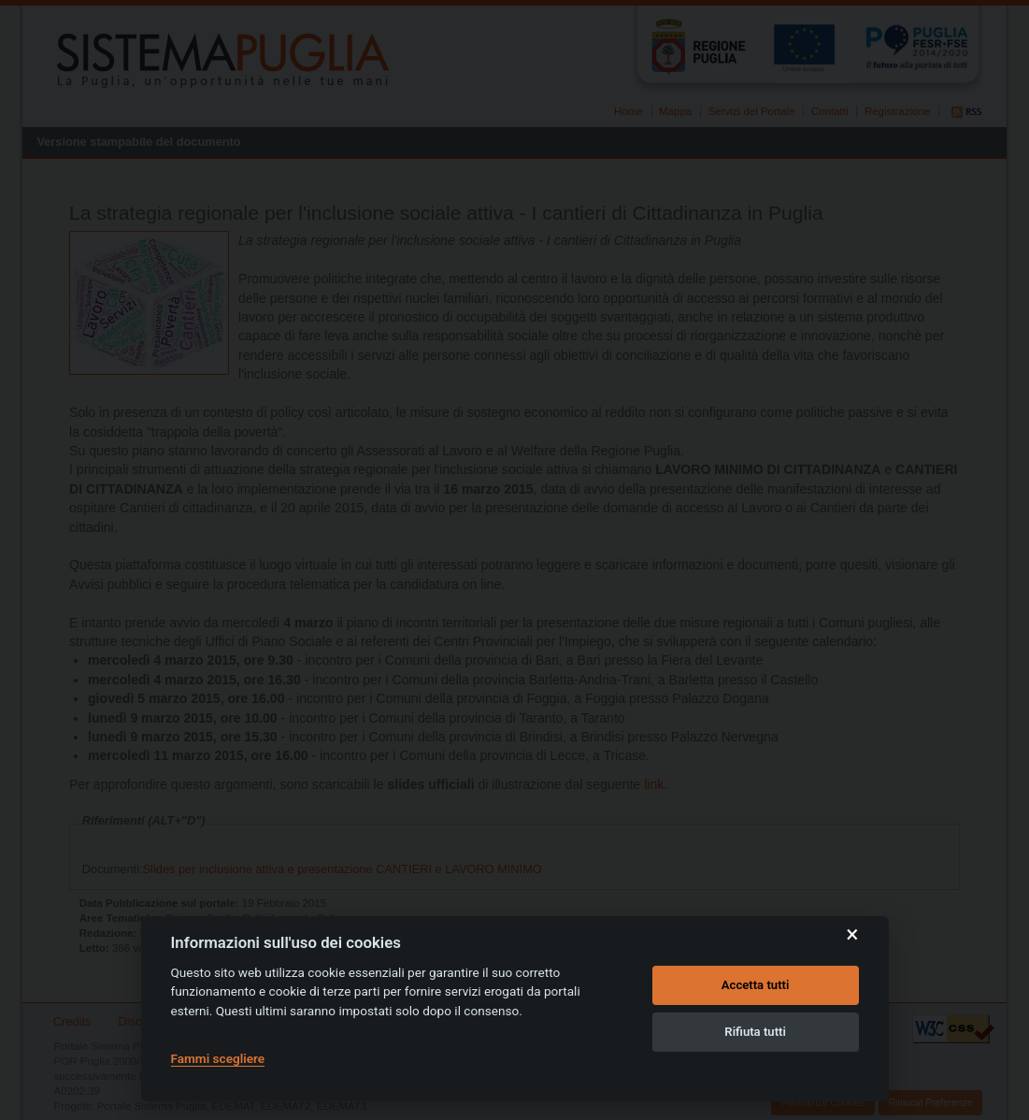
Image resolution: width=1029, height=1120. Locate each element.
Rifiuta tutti (755, 1032)
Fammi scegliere (218, 1058)
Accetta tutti (756, 985)
